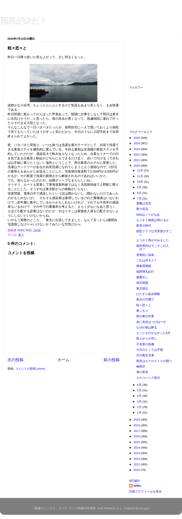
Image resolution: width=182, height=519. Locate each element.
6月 (139, 384)
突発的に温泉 (145, 255)
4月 (139, 395)
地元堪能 (142, 282)
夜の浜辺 (142, 208)
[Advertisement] (150, 57)
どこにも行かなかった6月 (153, 333)
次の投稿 (15, 360)
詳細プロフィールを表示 (145, 491)
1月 (139, 412)
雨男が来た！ (23, 20)
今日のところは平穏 (149, 349)
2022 (137, 154)
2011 (137, 464)
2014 (137, 447)
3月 (139, 401)
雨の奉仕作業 (145, 316)
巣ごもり (142, 310)
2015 (137, 442)
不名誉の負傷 (145, 344)
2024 (137, 143)
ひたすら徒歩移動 (148, 294)
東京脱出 (142, 288)
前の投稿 (111, 360)
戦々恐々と (143, 305)
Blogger (144, 508)
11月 (140, 176)
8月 (139, 193)
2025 (137, 137)
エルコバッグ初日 (148, 377)
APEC (137, 485)
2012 (137, 458)
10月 (140, 181)
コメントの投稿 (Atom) (30, 368)
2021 (137, 160)
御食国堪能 (143, 266)
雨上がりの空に (146, 338)
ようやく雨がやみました (152, 240)
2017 (137, 430)
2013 (137, 453)
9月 (139, 187)
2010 (137, 469)
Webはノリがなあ (148, 214)
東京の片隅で (145, 299)
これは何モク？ (146, 260)
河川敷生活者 (145, 355)
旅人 (21, 235)
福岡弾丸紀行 (145, 271)
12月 (140, 170)
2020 (137, 165)
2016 (137, 436)
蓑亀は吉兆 (143, 203)
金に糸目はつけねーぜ (151, 322)
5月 (139, 390)
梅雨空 (140, 366)
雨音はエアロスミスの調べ (154, 361)
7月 (139, 198)
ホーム (64, 360)
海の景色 (142, 372)
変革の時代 (143, 225)
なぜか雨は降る (146, 327)
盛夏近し (142, 277)
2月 (139, 407)
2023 (137, 149)
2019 (137, 419)
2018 (137, 425)
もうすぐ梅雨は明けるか (152, 220)
